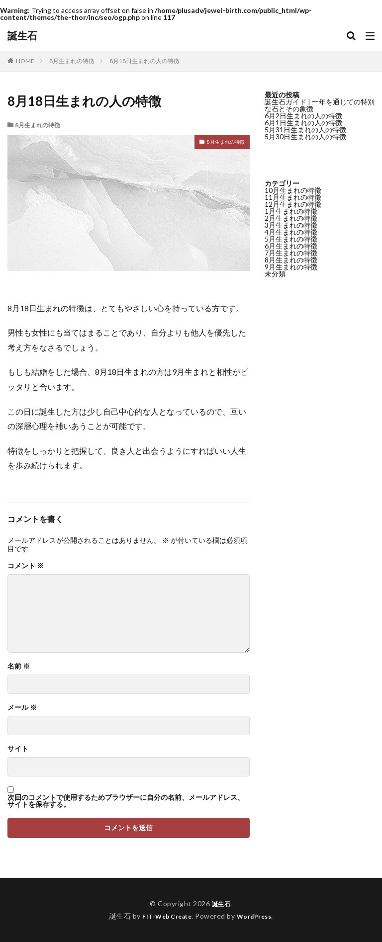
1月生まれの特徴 (291, 211)
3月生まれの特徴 (291, 225)
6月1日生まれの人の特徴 (303, 122)
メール (22, 707)
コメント (25, 565)
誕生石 (22, 36)
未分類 (275, 273)
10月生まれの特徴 (293, 190)
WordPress (258, 916)
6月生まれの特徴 (291, 246)
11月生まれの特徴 (293, 197)
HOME (25, 61)
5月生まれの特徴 (291, 239)
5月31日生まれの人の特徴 (305, 129)
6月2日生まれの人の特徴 (303, 115)
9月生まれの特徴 (291, 266)
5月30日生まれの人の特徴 (305, 136)
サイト (17, 748)
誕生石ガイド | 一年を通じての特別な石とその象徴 (320, 105)
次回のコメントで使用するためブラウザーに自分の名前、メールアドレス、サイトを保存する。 (125, 801)
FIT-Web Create (164, 916)
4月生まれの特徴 (291, 232)
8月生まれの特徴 (72, 61)
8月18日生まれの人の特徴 (144, 61)
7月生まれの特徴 (291, 253)
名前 (18, 666)
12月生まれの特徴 (293, 204)
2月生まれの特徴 (291, 218)
